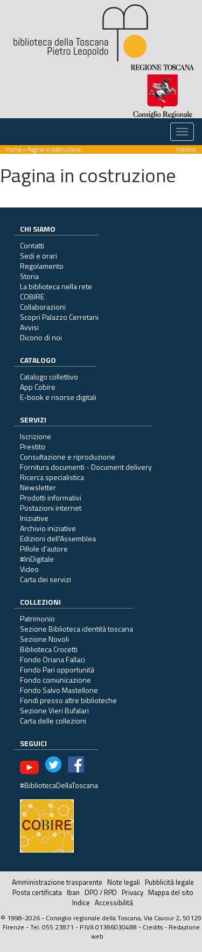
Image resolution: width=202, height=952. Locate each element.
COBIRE (32, 296)
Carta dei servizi (45, 579)
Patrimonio (37, 618)
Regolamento (42, 265)
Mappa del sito (170, 892)
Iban (73, 892)
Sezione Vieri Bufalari (54, 710)
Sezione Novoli (44, 639)
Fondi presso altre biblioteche (68, 700)
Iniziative (34, 518)
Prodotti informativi (50, 497)
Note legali (123, 882)
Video (29, 569)
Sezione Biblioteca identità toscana (76, 628)
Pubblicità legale (169, 882)
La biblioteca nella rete (56, 286)
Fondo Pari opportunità (57, 669)
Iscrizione (35, 436)
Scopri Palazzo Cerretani (59, 317)
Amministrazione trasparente (57, 882)
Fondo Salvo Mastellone (59, 690)
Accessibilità (114, 902)
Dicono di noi (41, 337)
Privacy (132, 892)
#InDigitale (37, 558)
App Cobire (37, 386)
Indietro (186, 149)
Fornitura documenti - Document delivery (86, 467)
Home (14, 149)
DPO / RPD (101, 892)
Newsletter (38, 487)
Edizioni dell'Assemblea (58, 538)
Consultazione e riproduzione (67, 456)
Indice (81, 902)
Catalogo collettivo (49, 376)
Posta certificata (37, 892)
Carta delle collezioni (53, 720)
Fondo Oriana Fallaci (52, 659)
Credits (153, 927)
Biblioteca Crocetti (49, 649)
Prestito (32, 446)
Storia (29, 276)
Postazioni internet (50, 507)
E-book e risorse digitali (58, 397)
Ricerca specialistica (52, 477)
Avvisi (29, 327)
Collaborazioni (43, 306)
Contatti (32, 245)
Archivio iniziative (48, 528)
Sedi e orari (38, 255)
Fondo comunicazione (55, 679)
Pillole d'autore (44, 548)
